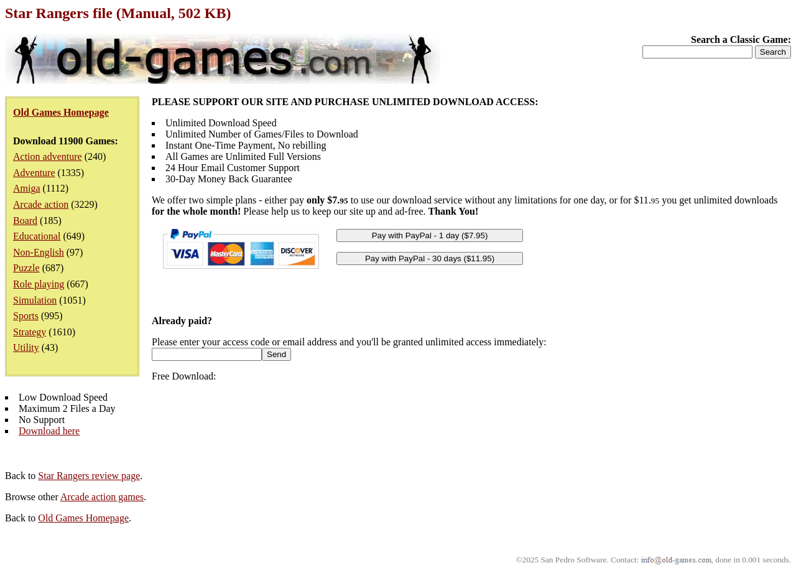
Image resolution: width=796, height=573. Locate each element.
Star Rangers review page (89, 475)
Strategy (29, 332)
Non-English (38, 252)
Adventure (34, 172)
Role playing (38, 284)
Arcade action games (102, 496)
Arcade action (40, 204)
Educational (36, 236)
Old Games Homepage (83, 518)
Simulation (35, 300)
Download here (49, 431)
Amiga (26, 188)
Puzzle (26, 268)
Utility (26, 347)
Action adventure (47, 156)
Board (25, 220)
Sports (26, 315)
